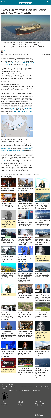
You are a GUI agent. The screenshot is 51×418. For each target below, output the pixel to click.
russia (25, 174)
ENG (4, 1)
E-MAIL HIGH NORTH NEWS (23, 407)
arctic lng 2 (16, 174)
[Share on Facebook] (41, 54)
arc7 (21, 174)
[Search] (47, 1)
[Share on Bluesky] (49, 54)
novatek (30, 174)
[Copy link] (48, 54)
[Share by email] (46, 54)
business (10, 174)
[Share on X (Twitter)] (42, 54)
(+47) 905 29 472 (39, 405)
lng (2, 174)
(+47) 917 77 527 (20, 405)
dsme (5, 174)
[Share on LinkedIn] (44, 54)
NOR (1, 1)
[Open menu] (50, 1)
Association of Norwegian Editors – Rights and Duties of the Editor (24, 389)
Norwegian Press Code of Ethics (32, 388)
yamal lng (35, 174)
